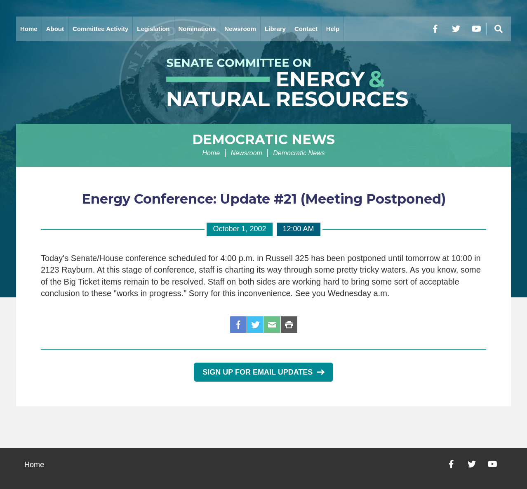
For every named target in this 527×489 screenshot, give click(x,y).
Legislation (153, 28)
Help (333, 28)
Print (289, 324)
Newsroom (240, 28)
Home (29, 28)
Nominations (197, 28)
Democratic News (263, 139)
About (55, 28)
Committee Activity (100, 28)
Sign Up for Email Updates (263, 372)
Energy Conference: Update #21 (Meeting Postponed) (264, 199)
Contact (306, 28)
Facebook (238, 324)
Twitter (255, 324)
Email (272, 324)
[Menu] (498, 29)
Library (275, 28)
